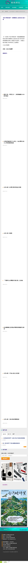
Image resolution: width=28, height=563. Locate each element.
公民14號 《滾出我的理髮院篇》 (12, 419)
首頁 (2, 7)
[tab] (4, 434)
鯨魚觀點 (14, 7)
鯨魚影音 (6, 11)
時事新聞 (21, 7)
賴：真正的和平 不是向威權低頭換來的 (11, 443)
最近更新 (8, 7)
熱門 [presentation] (14, 434)
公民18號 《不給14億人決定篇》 (12, 373)
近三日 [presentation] (4, 434)
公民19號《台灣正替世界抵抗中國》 (13, 187)
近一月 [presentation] (9, 434)
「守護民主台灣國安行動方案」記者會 (13, 280)
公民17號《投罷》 (8, 233)
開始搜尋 (5, 458)
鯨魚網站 (5, 484)
